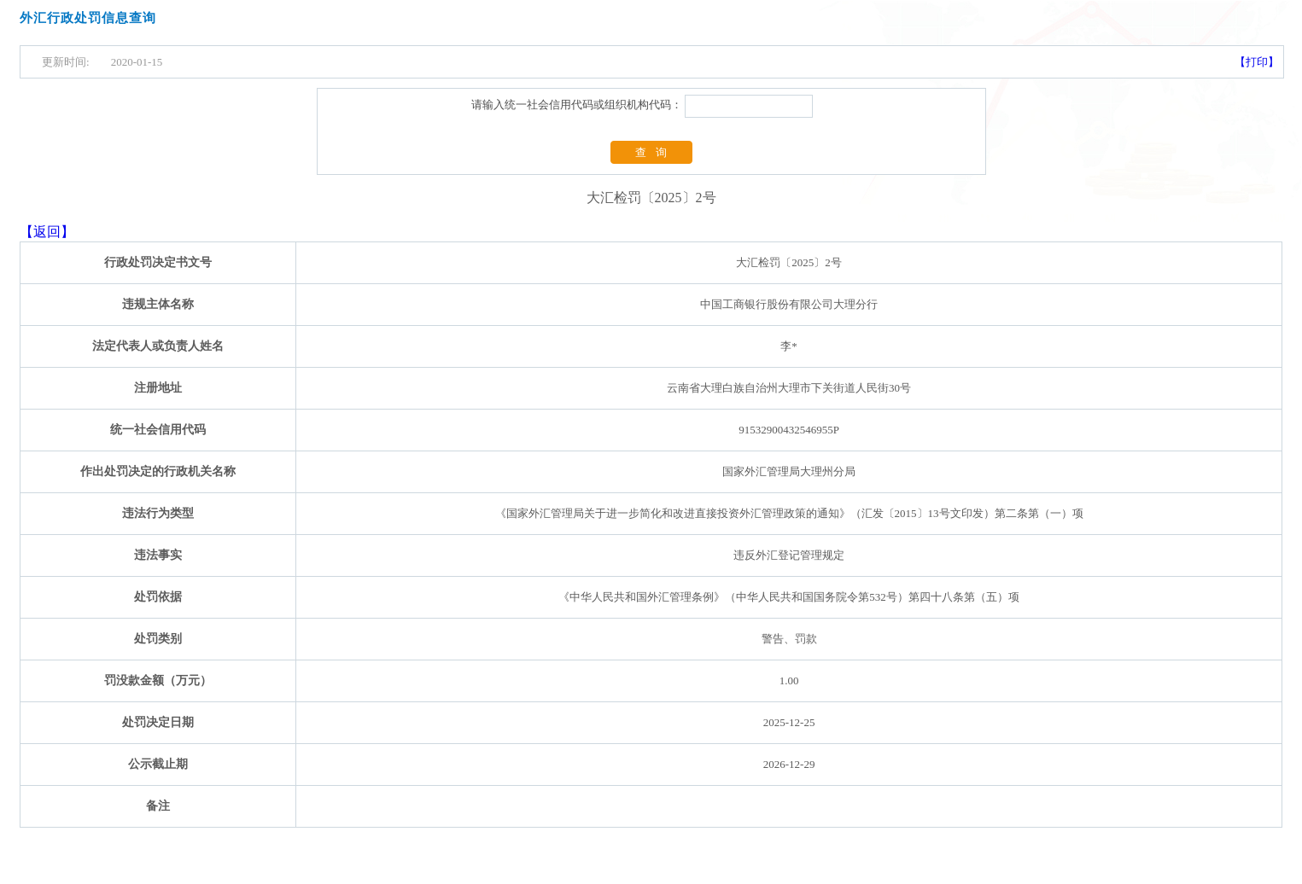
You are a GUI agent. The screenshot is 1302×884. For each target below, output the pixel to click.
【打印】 (1257, 61)
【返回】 (47, 231)
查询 (655, 152)
